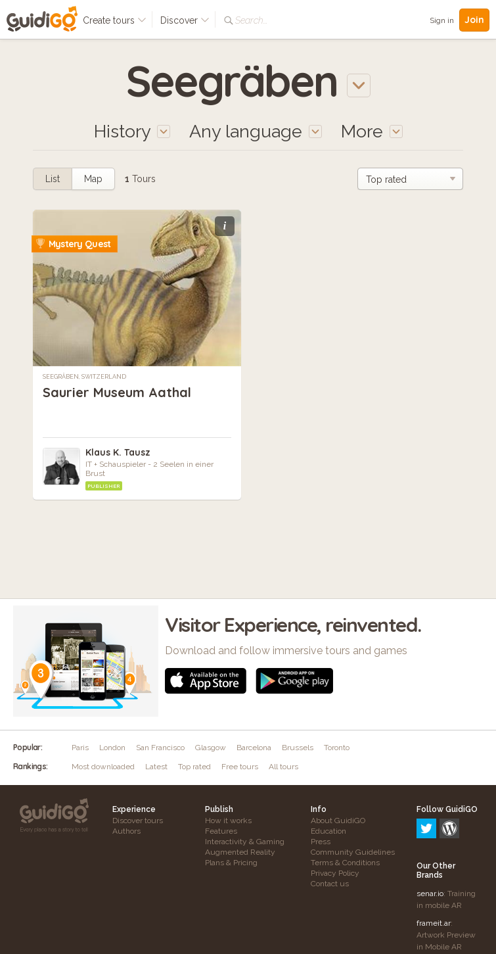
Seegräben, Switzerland (84, 376)
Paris (80, 747)
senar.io (430, 837)
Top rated (194, 766)
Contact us (330, 883)
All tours (283, 766)
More (372, 131)
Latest (156, 766)
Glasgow (210, 747)
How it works (228, 820)
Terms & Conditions (345, 862)
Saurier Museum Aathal (117, 392)
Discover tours (137, 820)
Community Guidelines (353, 852)
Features (221, 831)
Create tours (115, 20)
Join (474, 20)
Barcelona (254, 747)
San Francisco (160, 747)
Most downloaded (103, 766)
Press (320, 841)
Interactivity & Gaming (244, 841)
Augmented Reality (240, 852)
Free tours (239, 766)
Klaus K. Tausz (117, 452)
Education (328, 831)
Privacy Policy (335, 873)
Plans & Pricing (231, 862)
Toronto (336, 747)
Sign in (442, 20)
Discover (185, 20)
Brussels (297, 747)
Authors (126, 831)
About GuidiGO (338, 820)
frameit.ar (434, 866)
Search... (251, 20)
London (112, 747)
